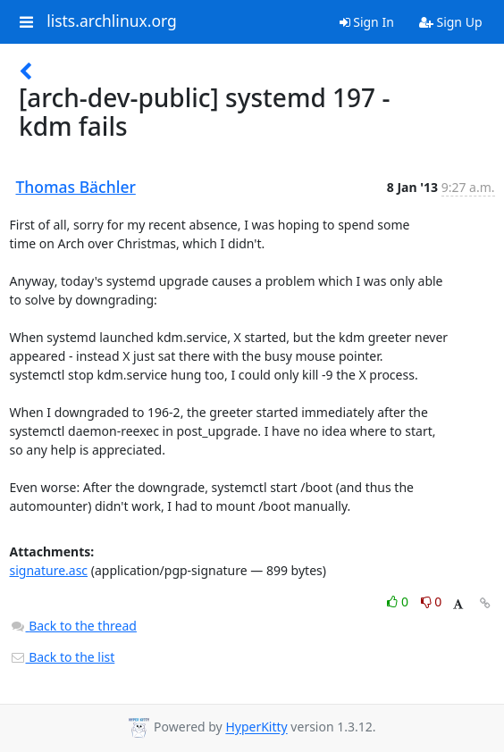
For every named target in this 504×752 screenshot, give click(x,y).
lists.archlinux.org (111, 21)
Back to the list (62, 656)
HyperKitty (256, 727)
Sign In (367, 21)
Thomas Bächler (76, 186)
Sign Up (451, 21)
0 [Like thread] (399, 601)
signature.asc (49, 570)
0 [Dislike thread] (431, 601)
